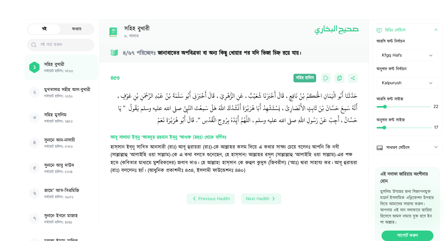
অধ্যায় (76, 29)
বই (44, 29)
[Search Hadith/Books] (200, 10)
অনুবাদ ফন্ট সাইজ (391, 120)
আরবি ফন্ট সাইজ (390, 99)
